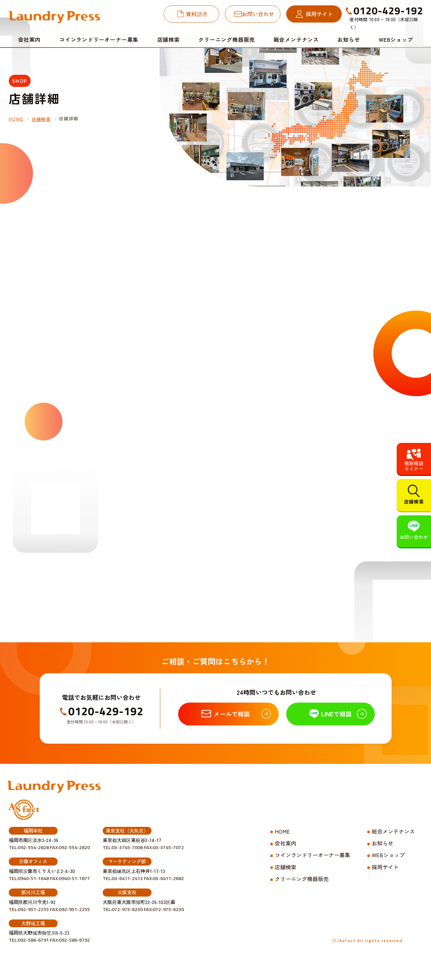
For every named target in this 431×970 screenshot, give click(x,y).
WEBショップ (396, 39)
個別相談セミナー (413, 466)
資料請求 (196, 14)
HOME (16, 119)
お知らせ (348, 39)
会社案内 (285, 843)
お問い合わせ (258, 14)
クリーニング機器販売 (226, 39)
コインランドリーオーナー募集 (98, 39)
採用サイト (319, 14)
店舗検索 (168, 39)
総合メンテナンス (296, 39)
